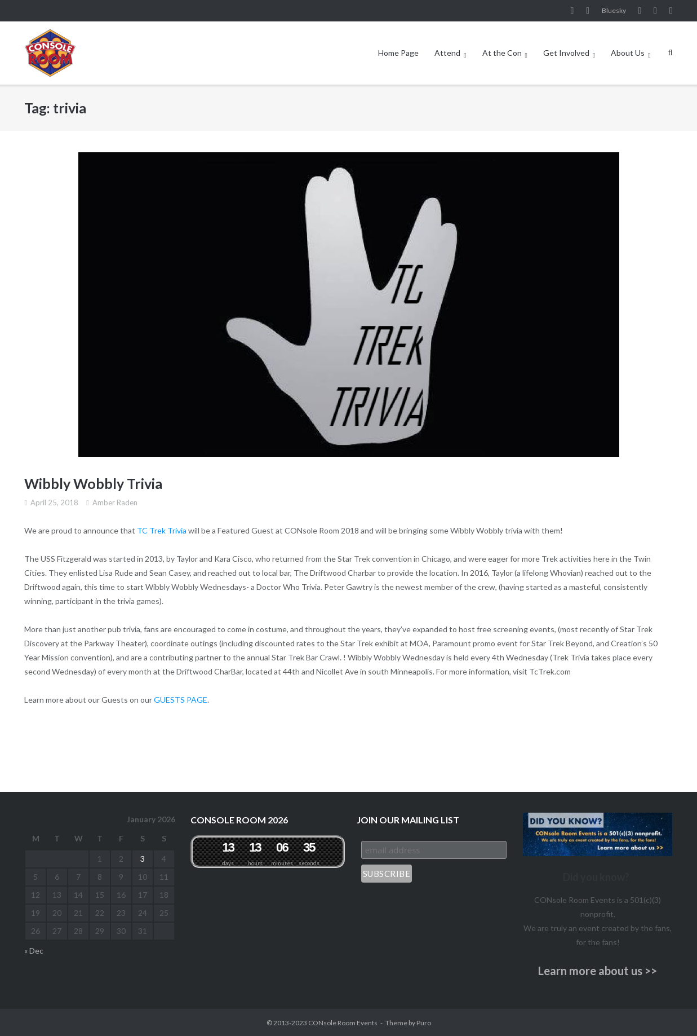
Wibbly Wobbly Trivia (93, 483)
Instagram (587, 10)
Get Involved (566, 53)
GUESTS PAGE (180, 699)
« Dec (33, 950)
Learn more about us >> (597, 970)
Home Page (398, 53)
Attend (447, 53)
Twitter (671, 10)
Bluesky (614, 10)
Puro (423, 1023)
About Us (628, 53)
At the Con (502, 53)
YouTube (639, 10)
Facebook (572, 10)
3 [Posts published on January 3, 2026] (142, 858)
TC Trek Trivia (162, 530)
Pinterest (655, 10)
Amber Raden (114, 502)
